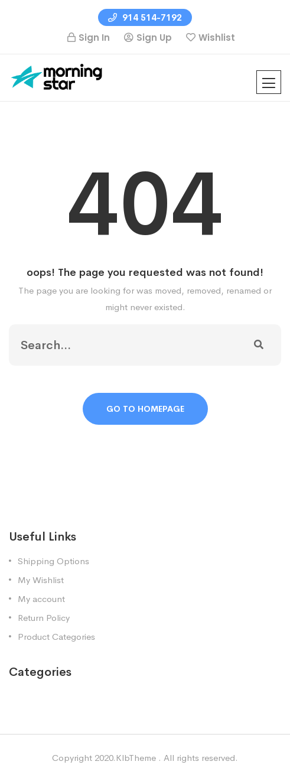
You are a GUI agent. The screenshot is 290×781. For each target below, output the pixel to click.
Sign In (94, 37)
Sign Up (154, 37)
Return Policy (44, 617)
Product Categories (56, 636)
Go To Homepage (145, 408)
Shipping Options (53, 561)
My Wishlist (41, 579)
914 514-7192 (145, 17)
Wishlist (216, 37)
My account (41, 598)
